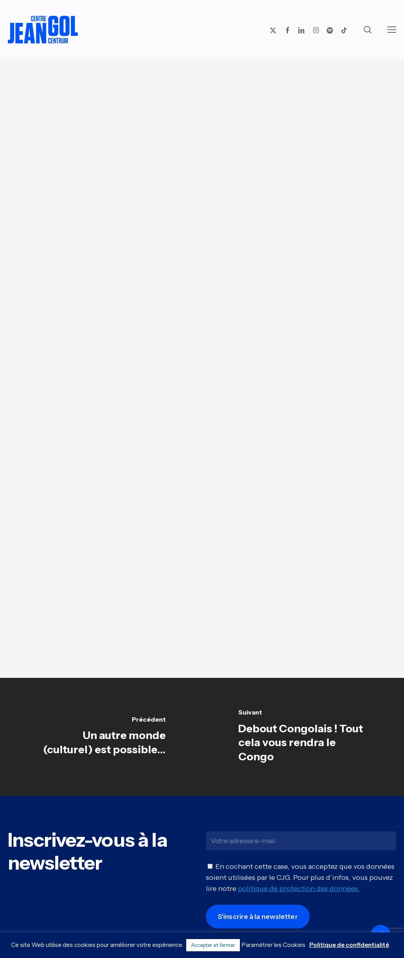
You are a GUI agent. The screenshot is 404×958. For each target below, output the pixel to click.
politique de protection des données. (299, 893)
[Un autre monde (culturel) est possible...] (101, 737)
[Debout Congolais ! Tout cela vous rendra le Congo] (303, 737)
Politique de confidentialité (349, 945)
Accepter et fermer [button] (213, 945)
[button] (391, 30)
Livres (199, 88)
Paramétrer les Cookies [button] (273, 945)
